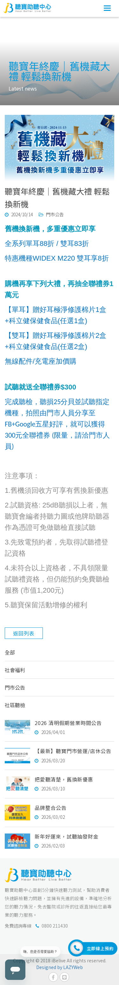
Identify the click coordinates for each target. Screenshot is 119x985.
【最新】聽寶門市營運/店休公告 (73, 751)
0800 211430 (55, 925)
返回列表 (23, 633)
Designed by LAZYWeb (59, 967)
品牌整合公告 (51, 807)
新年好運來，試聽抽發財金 (67, 836)
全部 (10, 652)
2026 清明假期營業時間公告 (68, 723)
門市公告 (15, 687)
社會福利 (15, 670)
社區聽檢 (15, 705)
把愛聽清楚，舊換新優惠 (64, 779)
